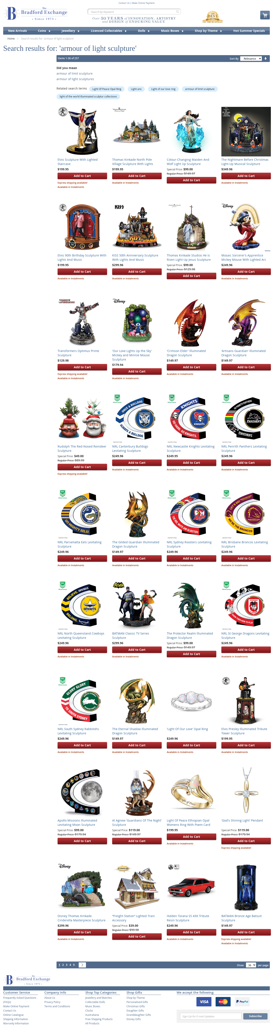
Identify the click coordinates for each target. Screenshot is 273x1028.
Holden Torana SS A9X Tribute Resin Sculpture (188, 918)
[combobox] (134, 12)
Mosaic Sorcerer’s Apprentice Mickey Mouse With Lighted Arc (243, 257)
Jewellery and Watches (98, 997)
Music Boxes (92, 1006)
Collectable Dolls (95, 1002)
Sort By (234, 58)
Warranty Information (16, 1023)
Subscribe (255, 1016)
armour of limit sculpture (75, 73)
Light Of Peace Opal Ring (106, 89)
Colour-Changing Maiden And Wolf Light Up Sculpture (188, 162)
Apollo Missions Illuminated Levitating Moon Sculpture (77, 822)
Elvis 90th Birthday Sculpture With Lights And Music (82, 257)
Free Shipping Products (99, 1019)
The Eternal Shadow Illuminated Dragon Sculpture (135, 731)
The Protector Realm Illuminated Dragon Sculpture (190, 635)
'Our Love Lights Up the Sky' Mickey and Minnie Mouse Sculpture (132, 355)
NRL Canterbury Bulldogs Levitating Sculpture (130, 448)
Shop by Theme (135, 997)
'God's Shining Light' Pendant (242, 820)
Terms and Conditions (57, 1006)
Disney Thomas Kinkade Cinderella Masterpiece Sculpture (82, 918)
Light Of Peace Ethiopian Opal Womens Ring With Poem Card (188, 822)
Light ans (136, 89)
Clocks (89, 1010)
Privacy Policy (52, 1002)
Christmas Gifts (135, 1006)
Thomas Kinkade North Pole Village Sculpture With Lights (132, 162)
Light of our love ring (163, 89)
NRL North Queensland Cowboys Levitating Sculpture (81, 635)
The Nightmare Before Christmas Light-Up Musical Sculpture (245, 162)
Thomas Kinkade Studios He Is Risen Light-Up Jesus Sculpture (189, 257)
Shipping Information (15, 1019)
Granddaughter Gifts (138, 1014)
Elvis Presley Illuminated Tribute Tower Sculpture (244, 731)
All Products (92, 1023)
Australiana (92, 1014)
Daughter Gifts (135, 1010)
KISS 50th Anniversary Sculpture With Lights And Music (135, 257)
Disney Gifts (133, 1019)
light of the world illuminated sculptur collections (88, 96)
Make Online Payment (143, 3)
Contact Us (124, 3)
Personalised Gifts (137, 1002)
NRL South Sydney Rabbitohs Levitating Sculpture (78, 731)
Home (11, 38)
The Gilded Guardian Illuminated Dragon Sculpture (135, 544)
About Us (49, 997)
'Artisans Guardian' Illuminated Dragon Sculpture (243, 353)
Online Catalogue (13, 1014)
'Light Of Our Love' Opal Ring (187, 729)
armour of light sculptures (75, 79)
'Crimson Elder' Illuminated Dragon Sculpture (186, 353)
